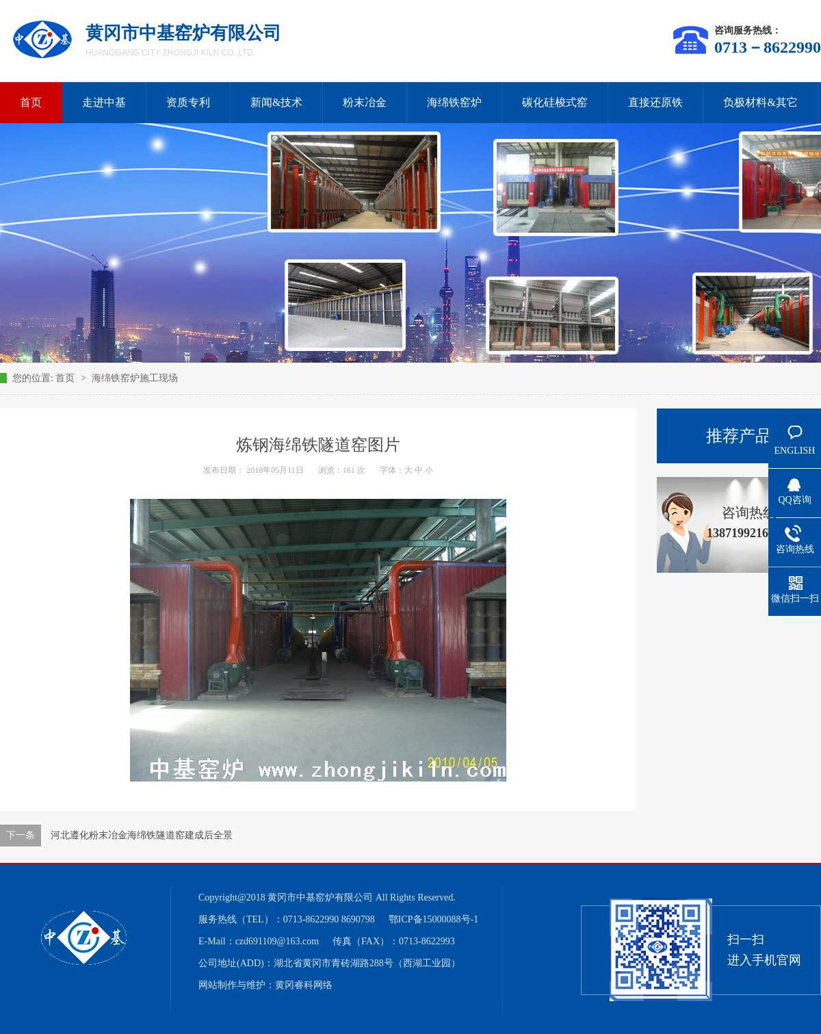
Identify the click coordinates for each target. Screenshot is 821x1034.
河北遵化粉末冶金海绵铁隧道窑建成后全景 (142, 835)
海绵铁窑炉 (454, 102)
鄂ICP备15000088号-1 (433, 919)
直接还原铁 (655, 102)
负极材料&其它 (760, 102)
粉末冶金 (365, 102)
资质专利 (188, 102)
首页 (66, 378)
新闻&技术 (276, 102)
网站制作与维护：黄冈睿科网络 (265, 985)
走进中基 (104, 102)
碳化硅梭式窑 (555, 102)
